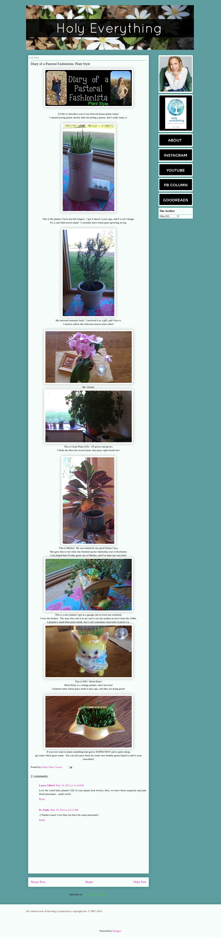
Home (89, 882)
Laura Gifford (47, 785)
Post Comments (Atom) (95, 894)
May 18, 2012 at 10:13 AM (64, 810)
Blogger (117, 931)
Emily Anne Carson (52, 767)
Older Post (139, 882)
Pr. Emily (44, 810)
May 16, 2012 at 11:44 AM (70, 785)
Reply (42, 799)
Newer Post (38, 882)
